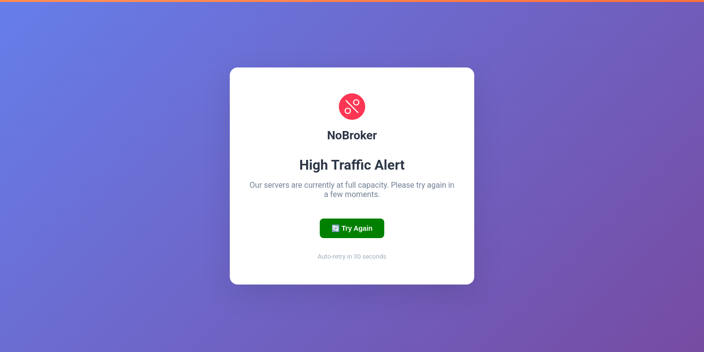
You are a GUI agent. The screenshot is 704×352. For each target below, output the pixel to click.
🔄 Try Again (352, 228)
